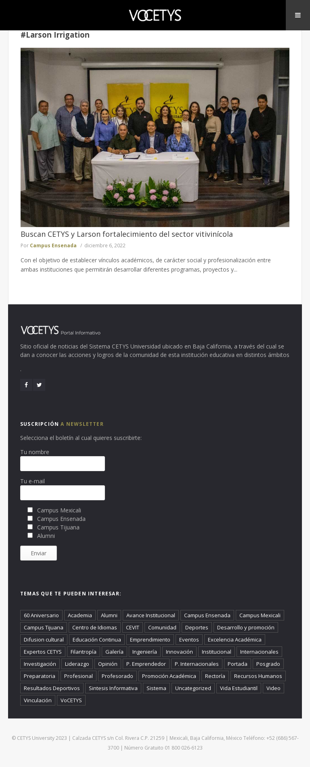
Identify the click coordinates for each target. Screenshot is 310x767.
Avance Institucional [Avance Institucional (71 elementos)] (150, 615)
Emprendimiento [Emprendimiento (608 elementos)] (150, 639)
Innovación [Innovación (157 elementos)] (179, 651)
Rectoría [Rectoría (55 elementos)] (215, 676)
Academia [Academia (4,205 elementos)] (80, 615)
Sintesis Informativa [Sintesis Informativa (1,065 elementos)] (113, 688)
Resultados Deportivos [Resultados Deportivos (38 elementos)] (52, 688)
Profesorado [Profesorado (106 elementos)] (117, 676)
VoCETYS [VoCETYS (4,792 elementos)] (71, 700)
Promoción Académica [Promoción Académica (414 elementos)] (169, 676)
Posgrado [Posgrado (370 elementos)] (268, 663)
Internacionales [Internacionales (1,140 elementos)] (259, 651)
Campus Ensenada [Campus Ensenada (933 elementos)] (207, 615)
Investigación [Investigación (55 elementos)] (40, 663)
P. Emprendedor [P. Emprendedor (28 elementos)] (146, 663)
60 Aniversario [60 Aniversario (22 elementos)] (41, 615)
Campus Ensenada (53, 245)
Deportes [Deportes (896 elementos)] (196, 627)
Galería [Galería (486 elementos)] (114, 651)
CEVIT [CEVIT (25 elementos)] (132, 627)
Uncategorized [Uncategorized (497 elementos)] (193, 688)
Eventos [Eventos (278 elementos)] (189, 639)
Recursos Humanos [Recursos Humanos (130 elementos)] (258, 676)
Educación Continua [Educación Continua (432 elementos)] (97, 639)
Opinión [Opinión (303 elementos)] (107, 663)
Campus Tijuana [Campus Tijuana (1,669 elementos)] (43, 627)
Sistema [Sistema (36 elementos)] (156, 688)
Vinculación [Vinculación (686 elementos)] (38, 700)
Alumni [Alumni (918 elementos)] (109, 615)
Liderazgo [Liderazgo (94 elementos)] (77, 663)
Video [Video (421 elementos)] (273, 688)
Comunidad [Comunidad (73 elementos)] (162, 627)
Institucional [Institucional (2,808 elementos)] (216, 651)
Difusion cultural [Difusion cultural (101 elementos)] (44, 639)
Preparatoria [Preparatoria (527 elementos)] (39, 676)
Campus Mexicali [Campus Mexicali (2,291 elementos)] (260, 615)
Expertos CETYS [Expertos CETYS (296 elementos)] (43, 651)
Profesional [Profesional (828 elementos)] (78, 676)
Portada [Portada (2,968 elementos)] (237, 663)
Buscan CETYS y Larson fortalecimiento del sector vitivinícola (127, 234)
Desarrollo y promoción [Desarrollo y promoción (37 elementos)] (245, 627)
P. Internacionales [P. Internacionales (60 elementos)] (197, 663)
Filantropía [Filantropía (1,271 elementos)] (83, 651)
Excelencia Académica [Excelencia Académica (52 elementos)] (235, 639)
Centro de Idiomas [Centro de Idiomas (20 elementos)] (94, 627)
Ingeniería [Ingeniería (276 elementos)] (144, 651)
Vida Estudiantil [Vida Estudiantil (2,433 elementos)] (239, 688)
